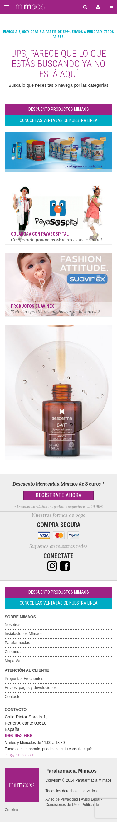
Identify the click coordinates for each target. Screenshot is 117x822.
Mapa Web (14, 661)
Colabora (13, 652)
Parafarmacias (17, 643)
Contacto (12, 696)
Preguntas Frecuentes (24, 678)
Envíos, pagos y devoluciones (31, 687)
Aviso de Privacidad (61, 799)
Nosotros (12, 625)
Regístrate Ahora (59, 495)
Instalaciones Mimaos (23, 634)
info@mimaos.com (20, 755)
